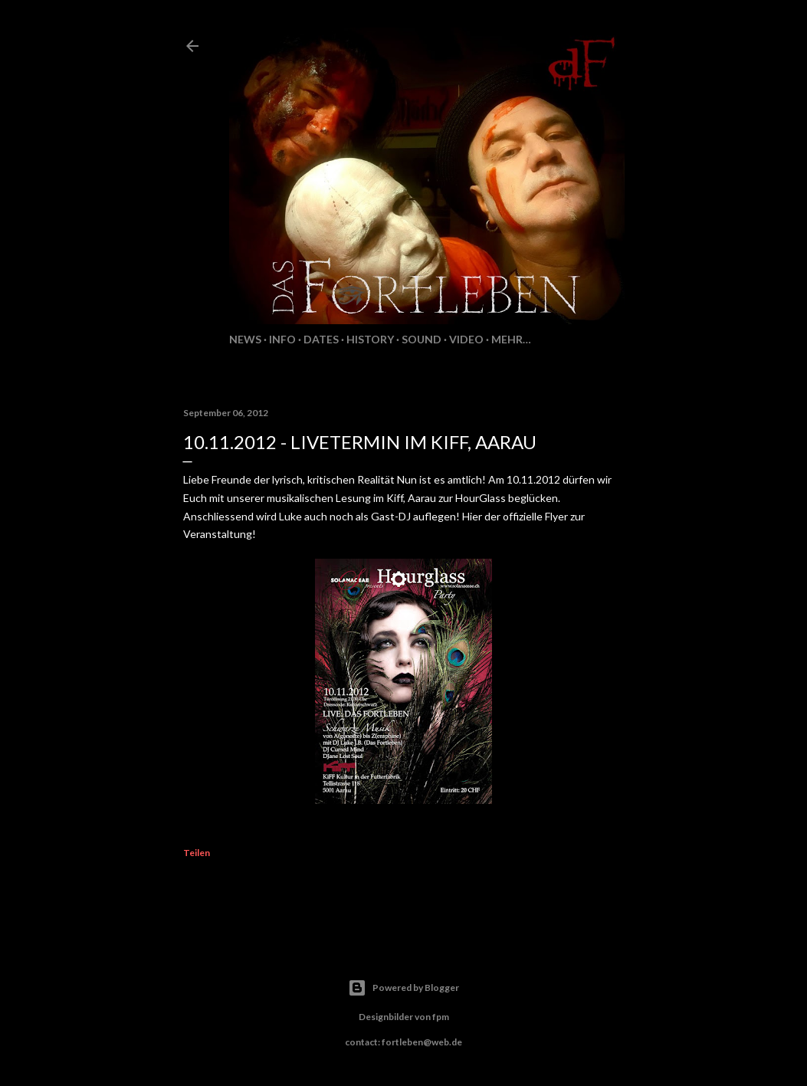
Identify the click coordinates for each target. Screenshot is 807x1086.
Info (282, 339)
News (245, 339)
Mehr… (511, 339)
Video (466, 339)
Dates (321, 339)
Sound (421, 339)
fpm (440, 1016)
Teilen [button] (196, 852)
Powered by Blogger (403, 988)
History (370, 339)
